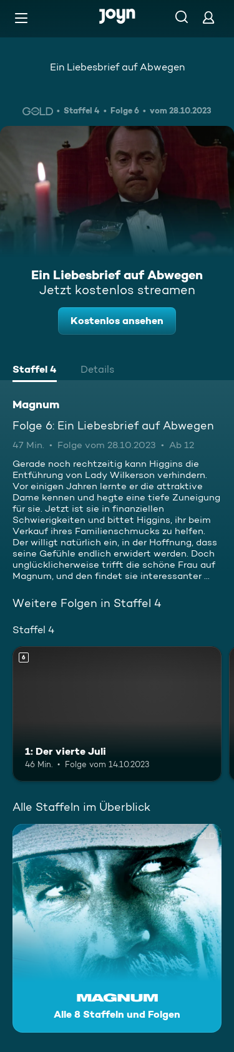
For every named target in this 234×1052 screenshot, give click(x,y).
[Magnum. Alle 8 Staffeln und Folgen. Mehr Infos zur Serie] (117, 928)
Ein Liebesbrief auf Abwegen (117, 67)
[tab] (34, 371)
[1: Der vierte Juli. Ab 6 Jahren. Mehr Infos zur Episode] (117, 714)
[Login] (208, 17)
